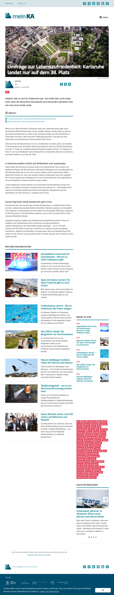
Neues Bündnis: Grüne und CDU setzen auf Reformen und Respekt (57, 417)
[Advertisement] (92, 98)
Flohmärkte (98, 472)
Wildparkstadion (93, 456)
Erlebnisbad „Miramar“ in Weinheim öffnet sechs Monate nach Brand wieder (90, 514)
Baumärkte (94, 475)
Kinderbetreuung (83, 461)
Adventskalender (92, 453)
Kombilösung (82, 429)
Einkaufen (80, 432)
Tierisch (91, 429)
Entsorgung (99, 461)
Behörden (80, 453)
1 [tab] (89, 537)
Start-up (80, 464)
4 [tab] (96, 537)
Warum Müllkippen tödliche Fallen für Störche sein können (57, 361)
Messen (87, 427)
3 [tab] (93, 537)
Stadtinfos (103, 424)
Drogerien (88, 472)
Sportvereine (91, 459)
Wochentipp (88, 440)
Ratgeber (80, 448)
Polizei (79, 427)
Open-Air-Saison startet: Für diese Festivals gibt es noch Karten (55, 282)
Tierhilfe (80, 435)
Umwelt (96, 432)
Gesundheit (81, 437)
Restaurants (89, 443)
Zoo (97, 429)
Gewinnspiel (91, 437)
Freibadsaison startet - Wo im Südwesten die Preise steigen (56, 307)
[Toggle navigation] (104, 17)
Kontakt (9, 3)
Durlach (91, 467)
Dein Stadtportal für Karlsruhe (21, 567)
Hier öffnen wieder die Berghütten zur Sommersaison (57, 333)
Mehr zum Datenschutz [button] (50, 591)
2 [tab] (91, 537)
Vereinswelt (99, 467)
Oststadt (80, 470)
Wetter (103, 432)
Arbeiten (80, 443)
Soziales (98, 440)
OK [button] (103, 590)
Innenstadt (97, 451)
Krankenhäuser (94, 445)
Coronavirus (92, 421)
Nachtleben (81, 456)
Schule (105, 440)
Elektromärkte (82, 478)
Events (79, 424)
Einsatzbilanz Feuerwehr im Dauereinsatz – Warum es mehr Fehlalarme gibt (55, 257)
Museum (102, 435)
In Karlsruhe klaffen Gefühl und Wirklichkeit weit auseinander (32, 119)
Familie (79, 440)
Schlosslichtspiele (91, 464)
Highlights (80, 459)
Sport (100, 421)
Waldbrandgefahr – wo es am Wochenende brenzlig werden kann (56, 388)
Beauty (87, 470)
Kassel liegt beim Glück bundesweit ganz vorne (26, 121)
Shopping (89, 448)
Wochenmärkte (82, 475)
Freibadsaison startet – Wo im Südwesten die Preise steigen (85, 354)
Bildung (89, 432)
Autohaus (92, 478)
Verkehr (98, 443)
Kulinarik (104, 429)
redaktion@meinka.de (35, 555)
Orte (104, 451)
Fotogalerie (96, 470)
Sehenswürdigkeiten (84, 451)
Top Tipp (80, 472)
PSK (99, 427)
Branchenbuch (82, 445)
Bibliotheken (81, 467)
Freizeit (86, 424)
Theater (97, 448)
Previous (79, 499)
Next (105, 499)
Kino (96, 435)
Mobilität (94, 424)
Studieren (101, 437)
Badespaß (88, 435)
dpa (16, 84)
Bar (92, 461)
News (84, 421)
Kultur (93, 427)
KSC (105, 421)
